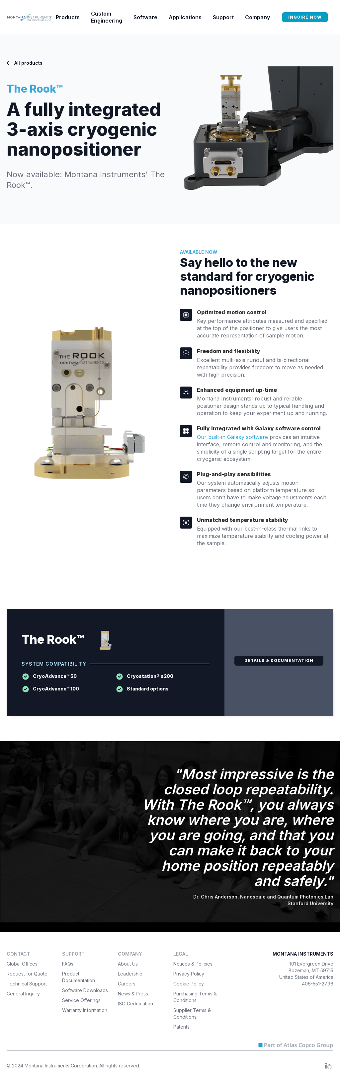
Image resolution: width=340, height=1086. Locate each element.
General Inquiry (23, 993)
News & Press (133, 993)
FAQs (67, 964)
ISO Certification (135, 1003)
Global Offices (22, 964)
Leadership (130, 974)
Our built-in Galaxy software (232, 437)
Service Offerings (81, 1000)
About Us (128, 964)
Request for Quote (27, 974)
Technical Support (27, 983)
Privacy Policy (188, 974)
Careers (126, 983)
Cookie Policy (188, 983)
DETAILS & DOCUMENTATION (278, 660)
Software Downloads (85, 990)
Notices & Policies (192, 964)
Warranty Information (84, 1010)
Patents (181, 1027)
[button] (68, 17)
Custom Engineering (106, 17)
